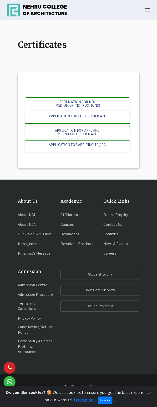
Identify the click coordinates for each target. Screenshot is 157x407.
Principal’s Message (34, 253)
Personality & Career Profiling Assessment (35, 346)
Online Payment (100, 305)
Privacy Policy (29, 318)
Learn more (84, 399)
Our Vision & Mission (34, 233)
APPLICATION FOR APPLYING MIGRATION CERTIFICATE (77, 132)
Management (29, 243)
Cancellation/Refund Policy (35, 329)
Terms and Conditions (27, 306)
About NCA (27, 224)
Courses (67, 224)
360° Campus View (100, 289)
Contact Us (112, 224)
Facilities (110, 233)
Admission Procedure (35, 294)
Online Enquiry (115, 214)
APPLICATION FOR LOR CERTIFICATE (77, 116)
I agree (105, 400)
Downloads (70, 233)
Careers (109, 253)
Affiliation (69, 214)
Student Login (100, 274)
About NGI (26, 214)
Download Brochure (77, 243)
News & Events (115, 243)
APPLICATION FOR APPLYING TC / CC (77, 144)
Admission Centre (32, 284)
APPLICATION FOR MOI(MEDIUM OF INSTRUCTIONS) (77, 104)
